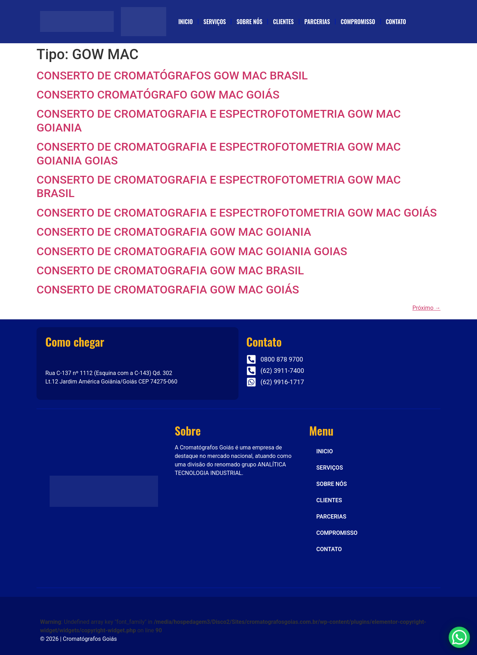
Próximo (426, 307)
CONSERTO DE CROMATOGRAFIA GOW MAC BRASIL (170, 270)
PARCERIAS (317, 21)
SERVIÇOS (214, 21)
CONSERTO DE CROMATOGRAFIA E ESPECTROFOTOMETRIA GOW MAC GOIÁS (237, 212)
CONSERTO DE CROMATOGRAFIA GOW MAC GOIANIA (174, 232)
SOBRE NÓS (249, 21)
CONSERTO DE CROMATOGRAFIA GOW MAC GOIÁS (168, 289)
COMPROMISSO (358, 21)
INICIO (185, 21)
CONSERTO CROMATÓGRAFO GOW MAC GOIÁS (158, 94)
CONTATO (396, 21)
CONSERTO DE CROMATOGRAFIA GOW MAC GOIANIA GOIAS (192, 251)
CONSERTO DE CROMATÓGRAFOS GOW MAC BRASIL (172, 75)
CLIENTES (283, 21)
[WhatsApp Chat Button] (459, 637)
